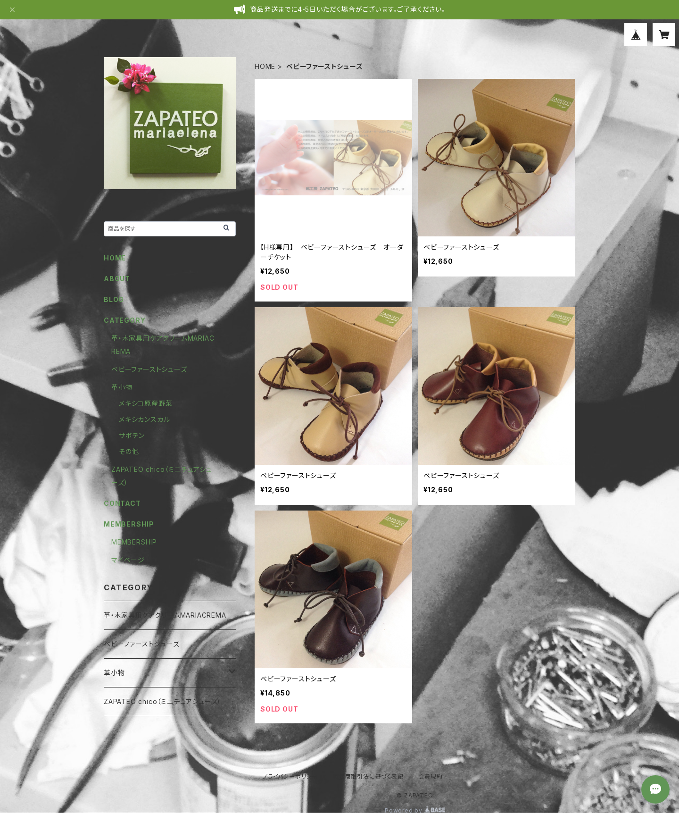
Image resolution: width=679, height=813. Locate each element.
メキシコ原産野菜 (145, 403)
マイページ (128, 560)
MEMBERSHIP (134, 542)
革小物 (121, 387)
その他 (129, 451)
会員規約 (431, 776)
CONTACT (122, 503)
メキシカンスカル (144, 419)
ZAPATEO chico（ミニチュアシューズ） (162, 701)
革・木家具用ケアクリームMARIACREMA (165, 615)
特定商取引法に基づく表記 (368, 776)
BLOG (114, 299)
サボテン (132, 435)
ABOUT (117, 279)
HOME (265, 66)
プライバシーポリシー (290, 776)
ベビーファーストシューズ (149, 369)
